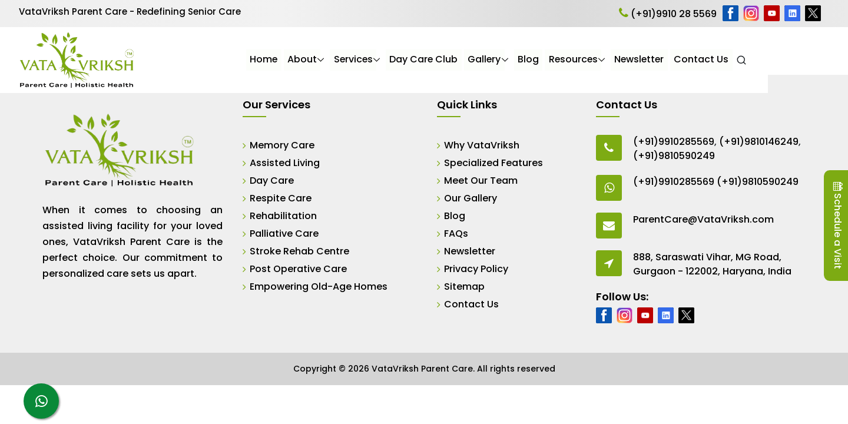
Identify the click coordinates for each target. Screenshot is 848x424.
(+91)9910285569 (673, 141)
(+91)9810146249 (759, 141)
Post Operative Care (298, 269)
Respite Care (281, 198)
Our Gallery (470, 198)
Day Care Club (502, 60)
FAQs (456, 233)
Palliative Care (284, 233)
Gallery (563, 60)
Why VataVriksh (481, 145)
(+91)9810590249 (674, 156)
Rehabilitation (283, 216)
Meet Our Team (481, 180)
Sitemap (464, 286)
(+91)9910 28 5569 (668, 14)
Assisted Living (285, 163)
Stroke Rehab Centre (299, 251)
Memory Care (282, 145)
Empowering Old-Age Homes (318, 286)
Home (342, 60)
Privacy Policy (476, 269)
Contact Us (781, 60)
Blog (607, 60)
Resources (652, 60)
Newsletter (719, 60)
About (380, 60)
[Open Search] (821, 60)
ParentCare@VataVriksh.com (703, 219)
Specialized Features (493, 163)
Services (432, 60)
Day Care (272, 180)
